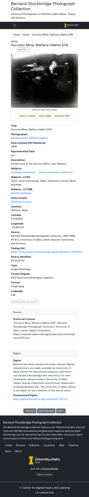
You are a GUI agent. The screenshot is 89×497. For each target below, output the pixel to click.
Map (61, 445)
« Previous (30, 411)
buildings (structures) (23, 172)
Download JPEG (62, 116)
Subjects (34, 445)
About (18, 451)
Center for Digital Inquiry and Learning (44, 487)
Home (16, 34)
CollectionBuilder (49, 468)
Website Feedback (44, 475)
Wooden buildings (21, 193)
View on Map (45, 116)
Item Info (23, 49)
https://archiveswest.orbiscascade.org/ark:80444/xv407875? (46, 251)
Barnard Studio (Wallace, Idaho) (29, 138)
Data (8, 451)
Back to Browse (46, 411)
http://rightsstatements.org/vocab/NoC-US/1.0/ (40, 399)
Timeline (73, 445)
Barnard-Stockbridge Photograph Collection (32, 422)
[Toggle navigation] (14, 25)
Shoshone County (21, 201)
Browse (20, 445)
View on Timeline (27, 116)
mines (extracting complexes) (55, 172)
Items (26, 34)
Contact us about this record (25, 301)
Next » (61, 411)
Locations (49, 445)
